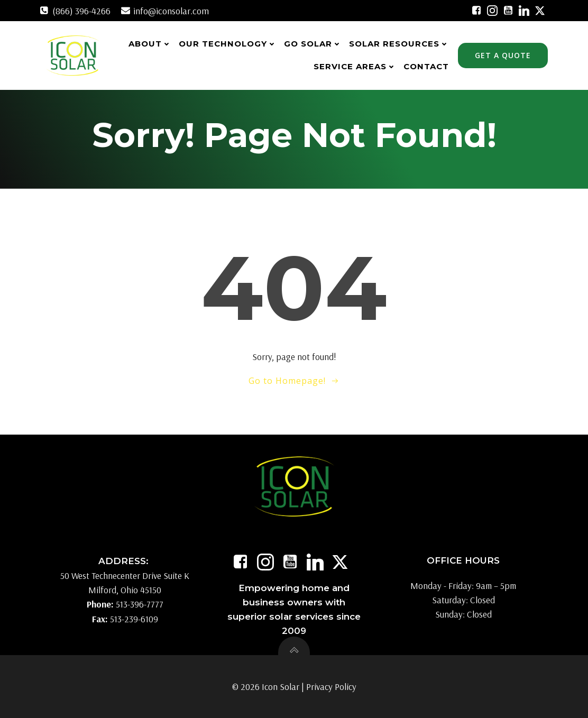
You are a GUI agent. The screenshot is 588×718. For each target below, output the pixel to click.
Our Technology (228, 44)
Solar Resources (399, 44)
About (149, 44)
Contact (426, 66)
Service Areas (355, 66)
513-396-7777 (139, 604)
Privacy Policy (331, 686)
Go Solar (313, 44)
